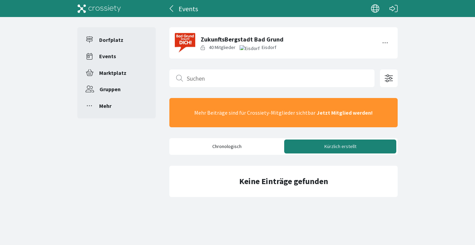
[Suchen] (271, 78)
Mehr (105, 105)
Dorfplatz (111, 39)
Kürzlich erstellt (340, 146)
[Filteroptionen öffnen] (389, 78)
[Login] (393, 8)
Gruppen (110, 89)
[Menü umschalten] (385, 43)
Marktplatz (112, 72)
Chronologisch (227, 146)
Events (107, 56)
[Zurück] (172, 8)
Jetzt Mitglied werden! (345, 112)
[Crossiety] (99, 8)
